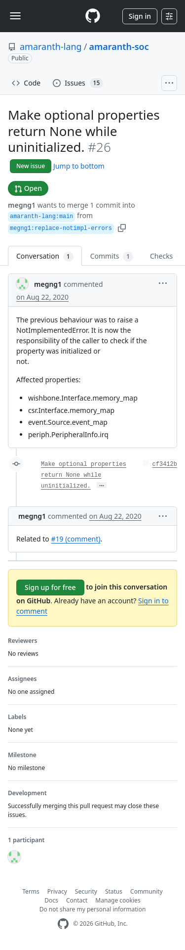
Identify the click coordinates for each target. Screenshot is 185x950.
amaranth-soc (118, 46)
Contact (76, 900)
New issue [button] (30, 166)
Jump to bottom (79, 166)
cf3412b (164, 464)
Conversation (45, 256)
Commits (111, 256)
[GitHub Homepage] (63, 924)
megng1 (22, 205)
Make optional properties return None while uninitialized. (83, 475)
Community (146, 891)
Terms (30, 891)
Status (113, 891)
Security (86, 891)
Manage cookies (117, 900)
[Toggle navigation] (15, 15)
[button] (122, 227)
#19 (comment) (75, 538)
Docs (51, 900)
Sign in (140, 16)
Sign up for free (50, 587)
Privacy (57, 891)
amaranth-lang (51, 46)
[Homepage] (93, 16)
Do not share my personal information (92, 909)
